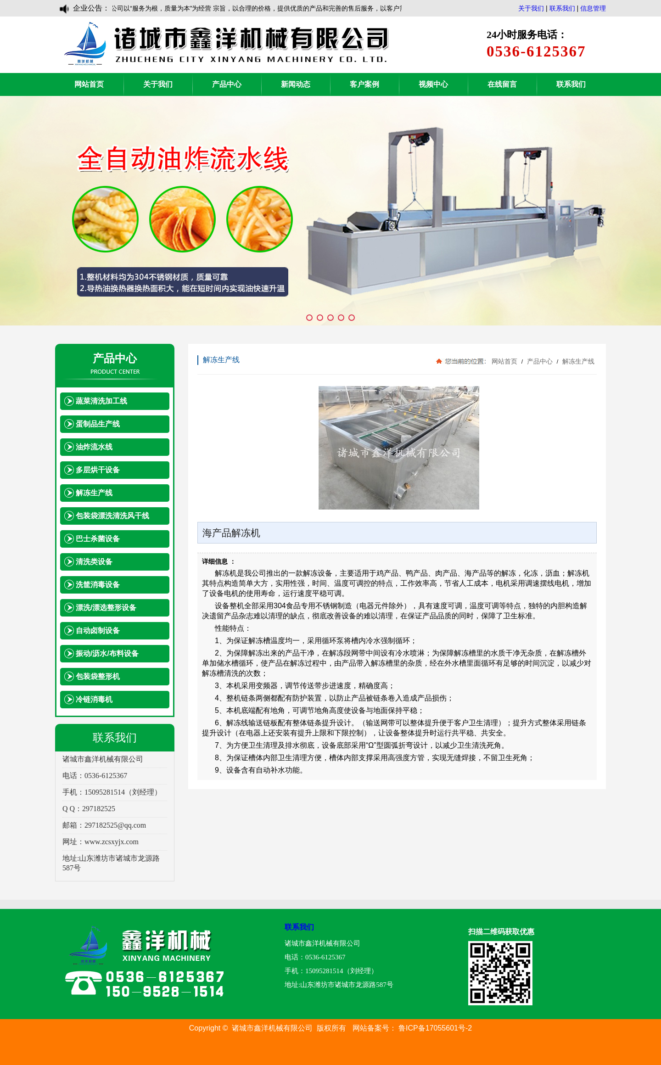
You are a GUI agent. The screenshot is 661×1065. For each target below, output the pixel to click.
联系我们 (562, 8)
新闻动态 (295, 84)
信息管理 (593, 8)
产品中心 (226, 84)
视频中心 (433, 84)
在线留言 (502, 84)
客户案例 (364, 84)
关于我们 (531, 8)
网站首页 (89, 84)
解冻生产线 (577, 361)
